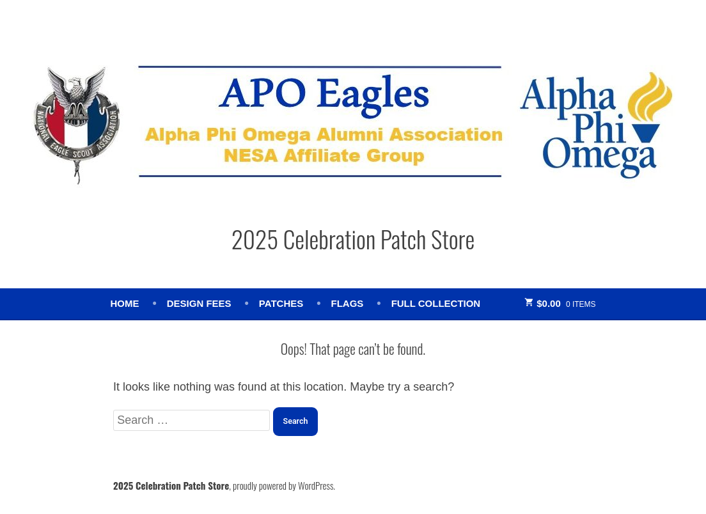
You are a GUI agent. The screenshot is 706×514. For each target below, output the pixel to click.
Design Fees (199, 303)
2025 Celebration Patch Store (353, 238)
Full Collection (436, 303)
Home (124, 303)
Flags (347, 303)
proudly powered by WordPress (283, 485)
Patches (281, 303)
